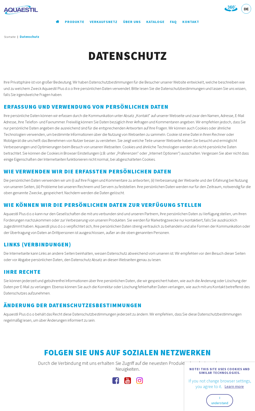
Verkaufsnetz (104, 22)
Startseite (10, 36)
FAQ (173, 22)
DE (246, 9)
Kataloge (155, 22)
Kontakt (190, 22)
